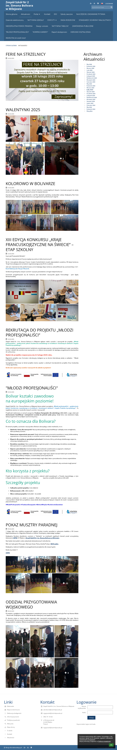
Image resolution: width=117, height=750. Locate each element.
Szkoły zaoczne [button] (67, 14)
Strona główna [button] (11, 14)
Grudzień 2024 (91, 94)
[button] (102, 3)
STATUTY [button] (52, 20)
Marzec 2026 (90, 68)
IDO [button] (55, 14)
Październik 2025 (92, 78)
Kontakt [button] (47, 14)
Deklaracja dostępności (14, 713)
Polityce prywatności (104, 741)
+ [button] (91, 3)
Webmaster (10, 706)
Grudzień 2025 (91, 74)
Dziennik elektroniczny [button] (15, 20)
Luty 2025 (90, 90)
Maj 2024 (89, 107)
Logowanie (109, 4)
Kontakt (9, 734)
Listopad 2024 (91, 95)
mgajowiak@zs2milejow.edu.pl (52, 713)
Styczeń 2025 (90, 92)
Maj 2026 (89, 64)
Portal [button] (37, 14)
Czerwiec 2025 (91, 82)
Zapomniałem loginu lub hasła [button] (86, 724)
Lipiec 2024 (90, 103)
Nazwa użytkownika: (82, 707)
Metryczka (10, 724)
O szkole (9, 731)
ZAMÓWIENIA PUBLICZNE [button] (82, 26)
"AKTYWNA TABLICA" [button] (60, 26)
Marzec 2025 (90, 88)
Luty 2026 (89, 70)
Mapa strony (11, 727)
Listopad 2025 (91, 76)
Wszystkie (89, 111)
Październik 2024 (92, 97)
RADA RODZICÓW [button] (68, 20)
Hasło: (84, 712)
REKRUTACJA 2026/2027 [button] (16, 38)
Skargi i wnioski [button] (42, 26)
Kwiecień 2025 (91, 86)
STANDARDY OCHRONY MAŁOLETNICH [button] (95, 20)
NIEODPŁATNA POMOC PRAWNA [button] (19, 26)
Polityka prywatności (13, 720)
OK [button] (111, 745)
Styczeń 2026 (90, 72)
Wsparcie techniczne (13, 710)
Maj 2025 (89, 84)
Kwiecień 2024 (91, 109)
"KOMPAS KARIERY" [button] (40, 32)
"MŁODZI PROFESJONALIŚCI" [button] (17, 32)
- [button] (94, 3)
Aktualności (22, 46)
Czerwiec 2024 (91, 105)
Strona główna (11, 46)
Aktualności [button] (25, 14)
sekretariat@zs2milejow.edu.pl (52, 710)
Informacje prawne (13, 717)
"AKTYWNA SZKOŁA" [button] (35, 20)
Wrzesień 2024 (91, 99)
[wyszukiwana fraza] (102, 7)
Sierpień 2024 (91, 101)
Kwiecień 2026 (91, 66)
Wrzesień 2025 (91, 80)
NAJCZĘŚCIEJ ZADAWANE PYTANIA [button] (90, 14)
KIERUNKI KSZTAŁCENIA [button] (80, 32)
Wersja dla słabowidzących (13, 748)
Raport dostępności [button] (59, 32)
